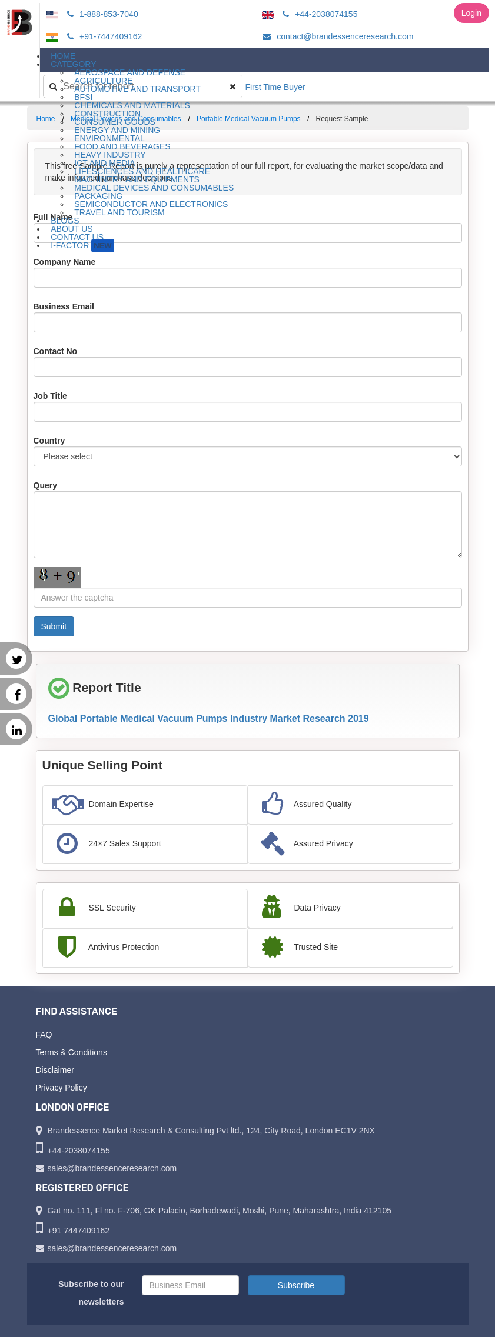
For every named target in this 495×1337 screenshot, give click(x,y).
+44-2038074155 (318, 14)
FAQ (44, 1034)
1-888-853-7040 (101, 14)
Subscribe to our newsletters (91, 1292)
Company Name (65, 261)
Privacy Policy (61, 1087)
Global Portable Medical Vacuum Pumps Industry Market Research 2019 (208, 718)
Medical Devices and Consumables (154, 187)
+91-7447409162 (103, 36)
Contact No (56, 351)
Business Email (64, 306)
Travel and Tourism (119, 212)
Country (49, 440)
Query (45, 485)
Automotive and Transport (137, 89)
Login (471, 13)
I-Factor (82, 245)
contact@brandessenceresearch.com (336, 36)
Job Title (50, 396)
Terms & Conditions (71, 1052)
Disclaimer (55, 1070)
